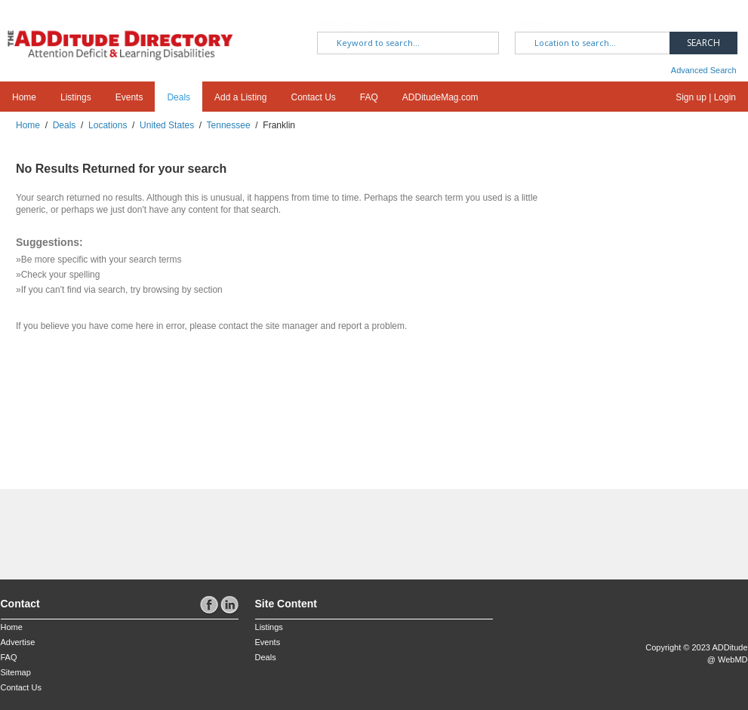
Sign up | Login (706, 97)
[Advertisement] (89, 526)
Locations (107, 125)
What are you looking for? (364, 23)
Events (129, 97)
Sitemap (16, 672)
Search (703, 42)
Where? (534, 23)
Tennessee (229, 125)
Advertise (18, 642)
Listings (75, 97)
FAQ (369, 97)
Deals (178, 97)
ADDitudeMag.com (440, 97)
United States (167, 125)
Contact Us (313, 97)
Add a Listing (240, 97)
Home (24, 97)
